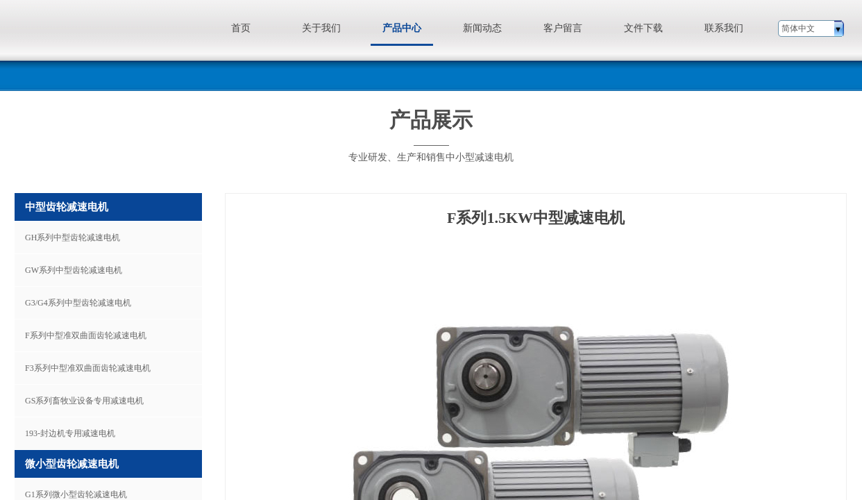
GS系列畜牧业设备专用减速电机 (84, 401)
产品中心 (401, 28)
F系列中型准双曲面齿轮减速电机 (85, 335)
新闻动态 (482, 28)
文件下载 (643, 28)
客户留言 (562, 28)
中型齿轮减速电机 (66, 206)
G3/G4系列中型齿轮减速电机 (78, 303)
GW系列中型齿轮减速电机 (73, 270)
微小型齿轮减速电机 (72, 463)
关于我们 (321, 28)
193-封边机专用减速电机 (70, 433)
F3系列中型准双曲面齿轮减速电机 (88, 368)
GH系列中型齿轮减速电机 (72, 237)
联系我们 (723, 28)
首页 (241, 28)
